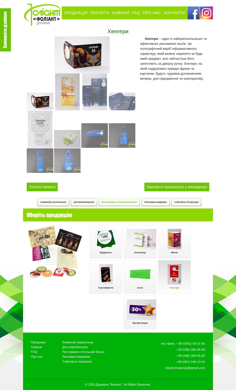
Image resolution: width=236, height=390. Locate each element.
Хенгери (174, 276)
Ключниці (141, 241)
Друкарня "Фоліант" (109, 384)
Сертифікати (105, 276)
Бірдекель (106, 241)
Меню (174, 241)
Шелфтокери (141, 311)
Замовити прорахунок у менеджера (177, 187)
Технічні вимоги (42, 187)
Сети (140, 276)
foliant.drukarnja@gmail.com (185, 368)
